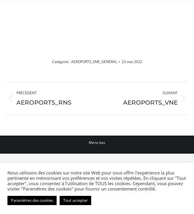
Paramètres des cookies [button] (32, 200)
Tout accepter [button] (75, 200)
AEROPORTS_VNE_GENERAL (94, 61)
